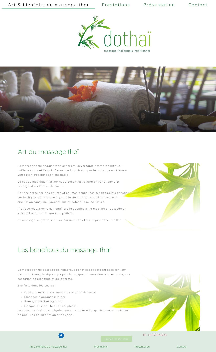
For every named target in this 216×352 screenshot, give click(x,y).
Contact (198, 3)
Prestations (116, 3)
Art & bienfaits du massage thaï (48, 3)
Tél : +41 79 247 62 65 (155, 335)
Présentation (159, 3)
